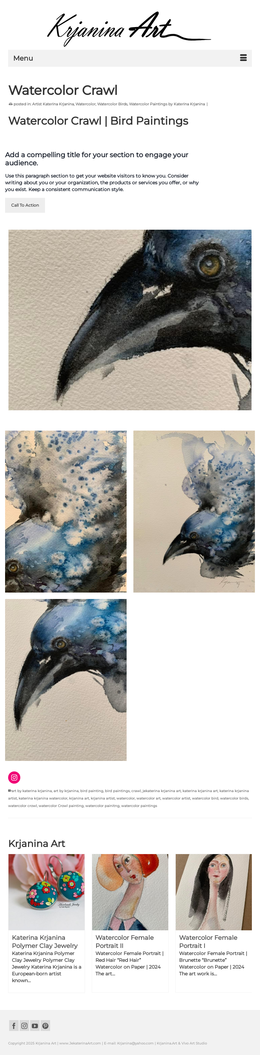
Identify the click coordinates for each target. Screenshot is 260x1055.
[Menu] (130, 58)
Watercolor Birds (112, 104)
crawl (136, 791)
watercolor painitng (102, 806)
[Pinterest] (45, 1025)
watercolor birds (234, 798)
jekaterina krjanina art (162, 791)
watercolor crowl (22, 806)
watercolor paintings (139, 806)
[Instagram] (24, 1025)
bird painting (91, 791)
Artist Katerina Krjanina (53, 104)
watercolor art (148, 798)
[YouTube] (35, 1025)
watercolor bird (205, 798)
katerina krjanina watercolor (43, 798)
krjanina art (79, 798)
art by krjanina (66, 791)
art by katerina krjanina (32, 791)
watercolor (125, 798)
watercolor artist (176, 798)
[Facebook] (14, 1025)
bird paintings (117, 791)
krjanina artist (103, 798)
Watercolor (85, 104)
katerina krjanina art (200, 791)
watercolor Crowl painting (61, 806)
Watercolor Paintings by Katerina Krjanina (167, 104)
